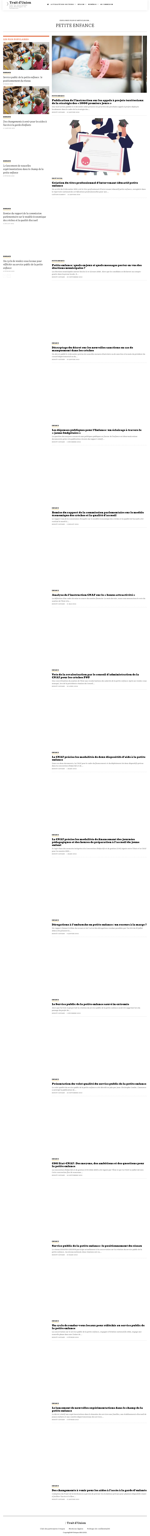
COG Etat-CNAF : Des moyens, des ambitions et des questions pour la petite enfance (98, 1165)
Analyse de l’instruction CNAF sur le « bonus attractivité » (93, 595)
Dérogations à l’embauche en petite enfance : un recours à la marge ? (99, 924)
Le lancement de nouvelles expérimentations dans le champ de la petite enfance (23, 169)
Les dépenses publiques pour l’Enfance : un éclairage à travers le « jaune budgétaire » (96, 432)
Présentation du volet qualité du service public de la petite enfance (99, 1084)
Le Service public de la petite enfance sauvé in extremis (90, 1004)
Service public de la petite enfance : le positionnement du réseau (22, 78)
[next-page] (9, 276)
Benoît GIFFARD (58, 112)
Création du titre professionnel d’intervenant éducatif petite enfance (95, 184)
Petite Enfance (58, 96)
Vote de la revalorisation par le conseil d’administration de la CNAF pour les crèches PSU (95, 676)
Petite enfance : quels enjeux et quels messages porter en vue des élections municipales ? (97, 267)
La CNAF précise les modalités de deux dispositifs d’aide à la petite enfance (98, 758)
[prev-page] (4, 276)
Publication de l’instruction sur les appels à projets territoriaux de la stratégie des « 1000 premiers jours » (98, 102)
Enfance (7, 72)
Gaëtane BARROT (59, 194)
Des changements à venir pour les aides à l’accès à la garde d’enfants (25, 123)
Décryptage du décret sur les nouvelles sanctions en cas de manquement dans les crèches (92, 349)
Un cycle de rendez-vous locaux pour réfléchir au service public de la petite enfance (23, 264)
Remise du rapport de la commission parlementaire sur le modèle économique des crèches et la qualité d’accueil (24, 216)
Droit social (57, 178)
